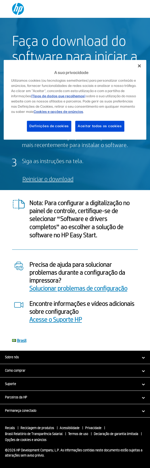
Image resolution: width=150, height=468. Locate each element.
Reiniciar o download (48, 179)
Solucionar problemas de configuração (78, 288)
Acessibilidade (69, 428)
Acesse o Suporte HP (55, 319)
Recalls (10, 428)
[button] (75, 357)
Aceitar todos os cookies (100, 126)
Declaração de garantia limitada (116, 434)
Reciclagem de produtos (37, 428)
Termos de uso (78, 434)
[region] (75, 100)
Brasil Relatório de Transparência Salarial (33, 434)
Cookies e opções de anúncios (58, 112)
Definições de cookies (49, 126)
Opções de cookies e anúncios (25, 440)
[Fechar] (139, 65)
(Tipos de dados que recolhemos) (58, 96)
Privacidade (93, 428)
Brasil (21, 340)
